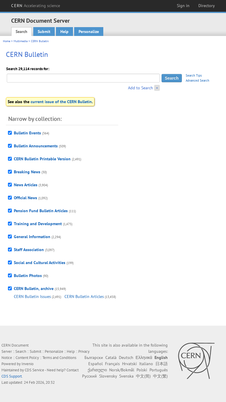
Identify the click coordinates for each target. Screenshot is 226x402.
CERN (35, 5)
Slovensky (108, 376)
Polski (142, 370)
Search (21, 31)
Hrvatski (129, 363)
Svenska (126, 376)
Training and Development (38, 223)
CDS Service (34, 370)
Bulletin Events (27, 133)
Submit (44, 31)
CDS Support (11, 376)
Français (112, 363)
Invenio (27, 363)
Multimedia (21, 41)
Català (111, 357)
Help (64, 31)
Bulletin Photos (28, 275)
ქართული (97, 370)
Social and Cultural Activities (39, 262)
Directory (206, 5)
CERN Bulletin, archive (34, 288)
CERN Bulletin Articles (84, 296)
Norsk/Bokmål (121, 370)
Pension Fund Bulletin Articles (41, 210)
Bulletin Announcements (36, 146)
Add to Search (140, 87)
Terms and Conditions (59, 357)
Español (95, 363)
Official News (25, 197)
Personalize (89, 31)
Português (158, 370)
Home (6, 41)
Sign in (183, 5)
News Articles (25, 184)
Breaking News (27, 171)
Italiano (146, 363)
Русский (89, 376)
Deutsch (126, 357)
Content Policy (27, 357)
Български (93, 357)
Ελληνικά (144, 357)
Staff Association (29, 249)
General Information (32, 236)
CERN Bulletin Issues (32, 296)
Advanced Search (197, 80)
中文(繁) (160, 376)
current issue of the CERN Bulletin (61, 101)
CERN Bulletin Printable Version (42, 159)
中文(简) (143, 376)
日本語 (161, 363)
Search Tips (194, 75)
